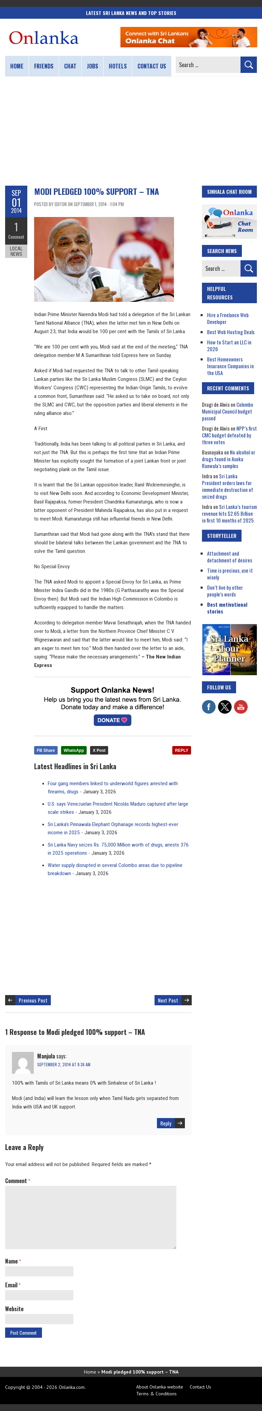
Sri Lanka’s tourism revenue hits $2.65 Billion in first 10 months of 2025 (229, 513)
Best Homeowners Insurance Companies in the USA (230, 365)
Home (17, 66)
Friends (44, 66)
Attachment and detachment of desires (229, 556)
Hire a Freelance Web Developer (228, 318)
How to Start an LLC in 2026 (229, 345)
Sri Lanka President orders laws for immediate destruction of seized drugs (227, 486)
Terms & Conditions (156, 1394)
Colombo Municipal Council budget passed (227, 411)
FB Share (46, 750)
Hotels (118, 66)
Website (14, 1309)
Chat (70, 66)
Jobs (92, 66)
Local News (16, 251)
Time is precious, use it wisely (230, 574)
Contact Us (200, 1387)
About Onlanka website (159, 1387)
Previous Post (33, 1000)
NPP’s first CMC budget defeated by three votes (229, 435)
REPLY (181, 750)
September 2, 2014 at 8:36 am (63, 1064)
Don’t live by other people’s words (225, 591)
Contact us (151, 66)
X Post (99, 750)
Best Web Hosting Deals (230, 332)
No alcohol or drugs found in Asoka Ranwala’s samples (228, 458)
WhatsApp (74, 750)
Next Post (168, 1000)
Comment (16, 236)
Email (12, 1285)
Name (13, 1261)
